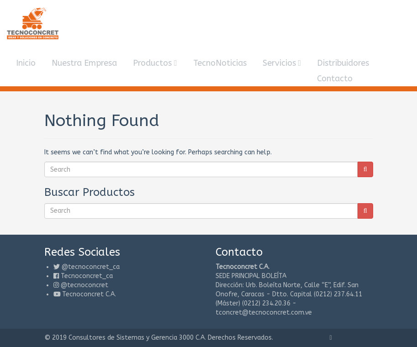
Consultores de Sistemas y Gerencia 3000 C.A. (137, 338)
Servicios (282, 63)
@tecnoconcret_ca (91, 267)
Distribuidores (343, 63)
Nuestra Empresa (84, 63)
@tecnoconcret (84, 285)
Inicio (26, 63)
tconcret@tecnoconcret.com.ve (264, 312)
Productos (155, 63)
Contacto (335, 79)
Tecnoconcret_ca (87, 276)
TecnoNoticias (220, 63)
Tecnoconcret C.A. (89, 294)
